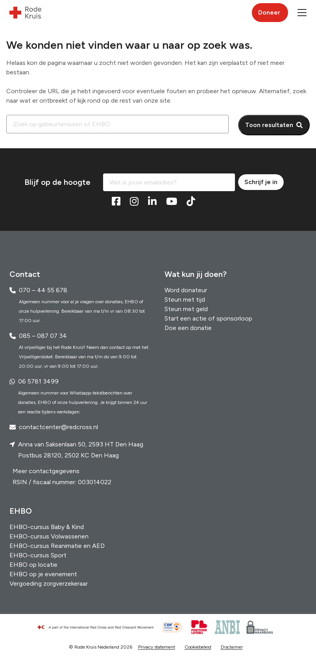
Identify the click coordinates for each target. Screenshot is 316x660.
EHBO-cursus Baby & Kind (46, 527)
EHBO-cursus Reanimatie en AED (57, 545)
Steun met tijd (184, 299)
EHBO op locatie (33, 564)
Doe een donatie (188, 328)
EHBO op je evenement (43, 574)
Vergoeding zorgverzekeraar (48, 583)
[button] (302, 12)
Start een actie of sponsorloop (208, 318)
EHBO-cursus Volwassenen (49, 536)
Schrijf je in (260, 182)
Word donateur (185, 290)
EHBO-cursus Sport (38, 555)
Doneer (269, 12)
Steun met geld (186, 309)
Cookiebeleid (198, 647)
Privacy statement (156, 647)
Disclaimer (232, 647)
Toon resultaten (269, 125)
